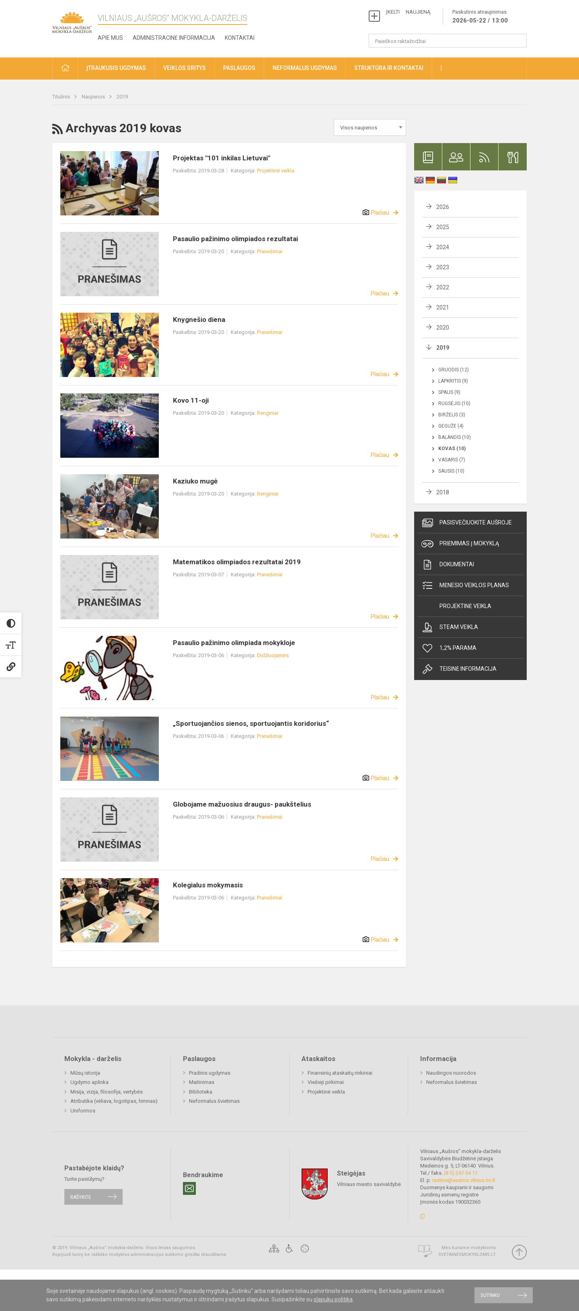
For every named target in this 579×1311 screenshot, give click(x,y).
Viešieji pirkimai (326, 1082)
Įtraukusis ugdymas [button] (116, 68)
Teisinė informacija (459, 669)
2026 (442, 207)
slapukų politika (333, 1299)
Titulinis (61, 97)
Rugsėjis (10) (454, 403)
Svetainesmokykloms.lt (467, 1254)
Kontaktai (240, 38)
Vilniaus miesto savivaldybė (369, 1184)
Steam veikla (449, 627)
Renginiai (267, 413)
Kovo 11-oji (191, 400)
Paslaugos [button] (239, 68)
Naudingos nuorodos (451, 1073)
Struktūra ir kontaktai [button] (388, 68)
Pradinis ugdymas (209, 1073)
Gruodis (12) (453, 370)
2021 (442, 307)
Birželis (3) (451, 415)
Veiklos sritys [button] (184, 68)
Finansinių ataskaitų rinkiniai (340, 1073)
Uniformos (82, 1111)
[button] (65, 68)
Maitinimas (201, 1082)
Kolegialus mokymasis (208, 885)
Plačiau (380, 212)
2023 (442, 267)
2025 (442, 227)
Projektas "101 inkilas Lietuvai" (221, 158)
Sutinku (490, 1295)
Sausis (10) (451, 471)
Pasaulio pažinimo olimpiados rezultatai (235, 239)
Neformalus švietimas (214, 1101)
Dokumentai (447, 564)
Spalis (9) (449, 392)
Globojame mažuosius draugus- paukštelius (242, 804)
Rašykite (80, 1197)
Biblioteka (200, 1092)
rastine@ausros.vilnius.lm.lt (463, 1180)
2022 (442, 287)
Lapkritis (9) (453, 381)
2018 (442, 492)
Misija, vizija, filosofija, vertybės (106, 1092)
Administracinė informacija (174, 38)
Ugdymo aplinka (89, 1082)
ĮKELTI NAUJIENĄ (408, 12)
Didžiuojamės (273, 655)
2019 (122, 97)
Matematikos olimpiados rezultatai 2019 (237, 562)
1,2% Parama (448, 648)
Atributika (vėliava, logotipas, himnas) (114, 1101)
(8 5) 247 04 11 (461, 1173)
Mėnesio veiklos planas (465, 585)
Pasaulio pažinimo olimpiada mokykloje (234, 643)
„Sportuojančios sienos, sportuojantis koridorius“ (251, 723)
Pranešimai (269, 251)
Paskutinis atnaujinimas (480, 17)
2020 (442, 327)
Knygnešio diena (199, 319)
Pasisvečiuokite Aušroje (466, 523)
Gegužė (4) (451, 426)
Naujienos (94, 97)
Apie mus (110, 38)
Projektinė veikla (275, 171)
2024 (442, 247)
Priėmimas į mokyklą (460, 544)
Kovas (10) (452, 448)
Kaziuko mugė (195, 481)
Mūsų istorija (85, 1073)
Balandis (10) (454, 437)
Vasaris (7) (451, 460)
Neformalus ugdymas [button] (305, 68)
